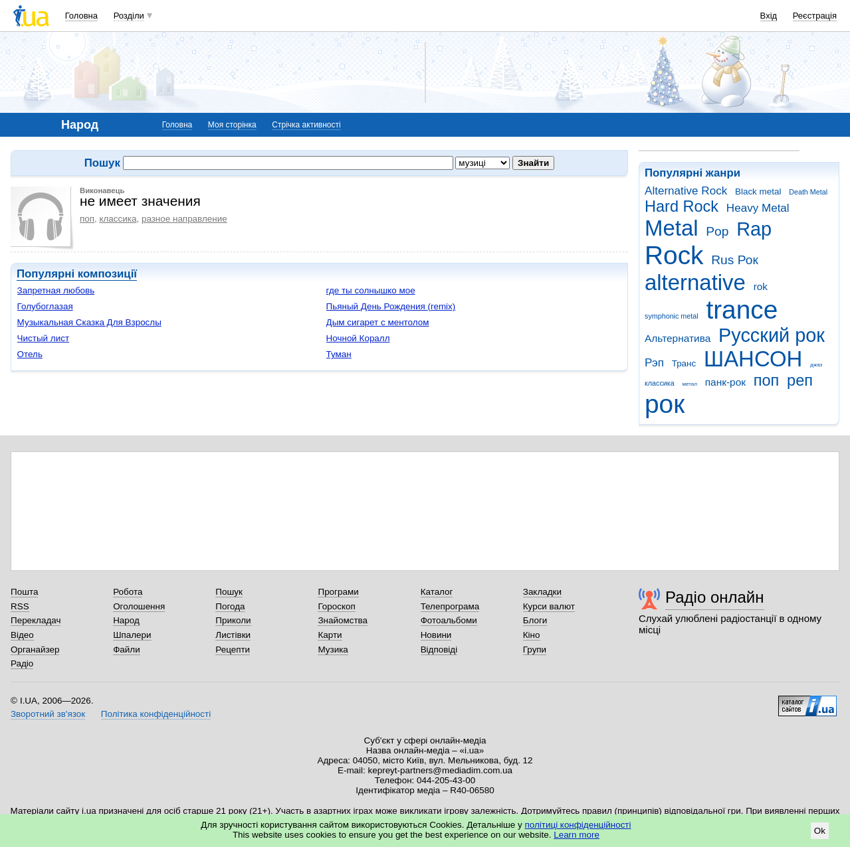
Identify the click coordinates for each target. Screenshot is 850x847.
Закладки (542, 592)
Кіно (531, 635)
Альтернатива (677, 338)
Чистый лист (43, 338)
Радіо (22, 663)
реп (800, 380)
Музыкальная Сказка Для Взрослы (89, 322)
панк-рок (725, 382)
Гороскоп (336, 606)
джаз (816, 365)
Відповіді (439, 649)
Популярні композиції (77, 274)
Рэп (654, 362)
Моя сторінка (232, 124)
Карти (330, 635)
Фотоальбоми (449, 620)
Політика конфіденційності (156, 714)
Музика (333, 649)
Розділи (129, 16)
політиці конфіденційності (578, 825)
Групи (534, 649)
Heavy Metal (758, 208)
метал (689, 384)
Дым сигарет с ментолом (377, 322)
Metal (671, 228)
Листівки (233, 635)
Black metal (758, 191)
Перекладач (35, 620)
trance (742, 309)
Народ (126, 620)
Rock (674, 255)
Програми (338, 592)
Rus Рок (734, 260)
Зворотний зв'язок (48, 714)
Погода (230, 606)
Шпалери (132, 635)
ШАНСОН (753, 358)
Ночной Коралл (358, 338)
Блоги (535, 620)
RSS (20, 606)
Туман (339, 354)
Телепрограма (450, 606)
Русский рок (771, 335)
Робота (127, 592)
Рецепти (232, 649)
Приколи (233, 620)
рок (665, 404)
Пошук (229, 592)
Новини (436, 635)
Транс (684, 363)
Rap (754, 229)
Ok (819, 831)
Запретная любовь (56, 290)
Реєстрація (815, 16)
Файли (126, 649)
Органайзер (35, 649)
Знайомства (343, 620)
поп (767, 380)
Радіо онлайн (714, 597)
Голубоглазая (45, 306)
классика (660, 383)
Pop (717, 231)
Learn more (576, 835)
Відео (22, 635)
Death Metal (808, 192)
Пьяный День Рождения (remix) (391, 306)
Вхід (769, 16)
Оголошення (139, 606)
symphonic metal (671, 316)
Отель (30, 354)
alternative (695, 282)
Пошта (24, 592)
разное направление (184, 219)
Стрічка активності (306, 124)
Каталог (437, 592)
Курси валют (549, 606)
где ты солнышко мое (370, 290)
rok (761, 286)
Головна (81, 16)
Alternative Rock (686, 191)
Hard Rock (681, 206)
